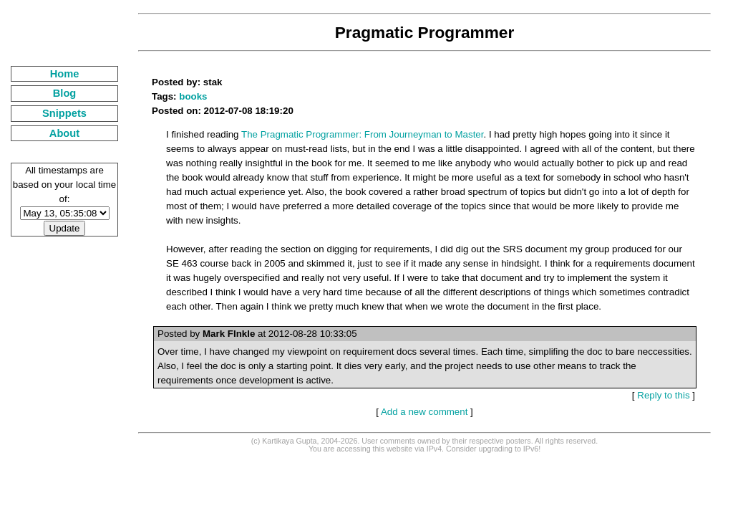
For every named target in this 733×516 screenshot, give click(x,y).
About (64, 133)
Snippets (64, 113)
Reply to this (663, 395)
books (193, 96)
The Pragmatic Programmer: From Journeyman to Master (362, 134)
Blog (65, 93)
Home (64, 74)
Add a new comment (424, 411)
